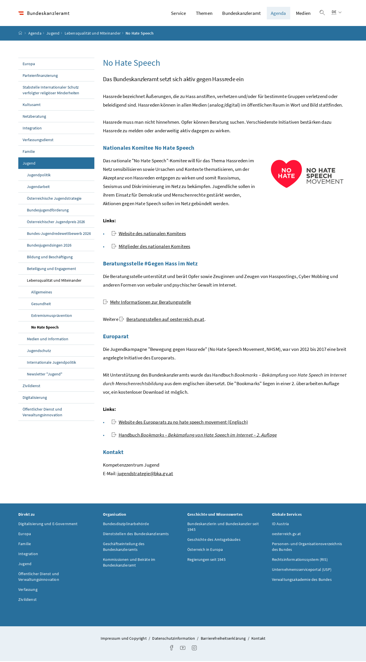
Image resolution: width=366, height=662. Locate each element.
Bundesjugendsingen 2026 (49, 245)
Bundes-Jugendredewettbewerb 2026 (59, 234)
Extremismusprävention (51, 316)
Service (178, 13)
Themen (204, 13)
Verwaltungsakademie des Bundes (302, 580)
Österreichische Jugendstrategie (54, 198)
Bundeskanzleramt (241, 13)
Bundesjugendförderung (48, 210)
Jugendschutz (39, 351)
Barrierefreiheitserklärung (224, 639)
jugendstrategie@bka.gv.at (145, 474)
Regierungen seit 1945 (206, 560)
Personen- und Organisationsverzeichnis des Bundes (307, 547)
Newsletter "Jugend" (44, 374)
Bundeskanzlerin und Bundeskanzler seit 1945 (223, 527)
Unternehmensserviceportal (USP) (301, 570)
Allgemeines (41, 292)
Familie (29, 152)
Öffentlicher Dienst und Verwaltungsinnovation (42, 412)
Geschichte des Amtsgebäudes (213, 540)
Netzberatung (34, 116)
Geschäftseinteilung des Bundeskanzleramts (124, 547)
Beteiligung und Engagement (51, 269)
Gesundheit (41, 304)
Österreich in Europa (205, 550)
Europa (29, 64)
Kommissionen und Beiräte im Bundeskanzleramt (129, 563)
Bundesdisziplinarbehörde (126, 524)
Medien (303, 13)
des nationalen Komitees (149, 234)
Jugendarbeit (38, 187)
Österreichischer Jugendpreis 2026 (56, 222)
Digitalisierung (35, 398)
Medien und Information (47, 339)
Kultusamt (32, 105)
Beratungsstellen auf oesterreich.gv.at (161, 320)
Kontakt (258, 639)
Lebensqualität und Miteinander (93, 34)
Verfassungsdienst (38, 140)
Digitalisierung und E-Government (48, 524)
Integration (32, 128)
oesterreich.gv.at (286, 534)
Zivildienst (31, 386)
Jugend (52, 34)
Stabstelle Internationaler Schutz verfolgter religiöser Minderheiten (51, 90)
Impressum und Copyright (124, 639)
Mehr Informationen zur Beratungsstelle (147, 302)
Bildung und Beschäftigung (50, 257)
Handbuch (194, 435)
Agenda (278, 13)
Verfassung (27, 590)
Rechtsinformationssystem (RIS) (300, 560)
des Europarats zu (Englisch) (180, 422)
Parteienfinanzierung (40, 76)
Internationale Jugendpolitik (51, 362)
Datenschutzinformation (174, 639)
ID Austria (280, 524)
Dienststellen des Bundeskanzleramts (136, 534)
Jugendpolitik (39, 175)
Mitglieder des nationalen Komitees (151, 247)
